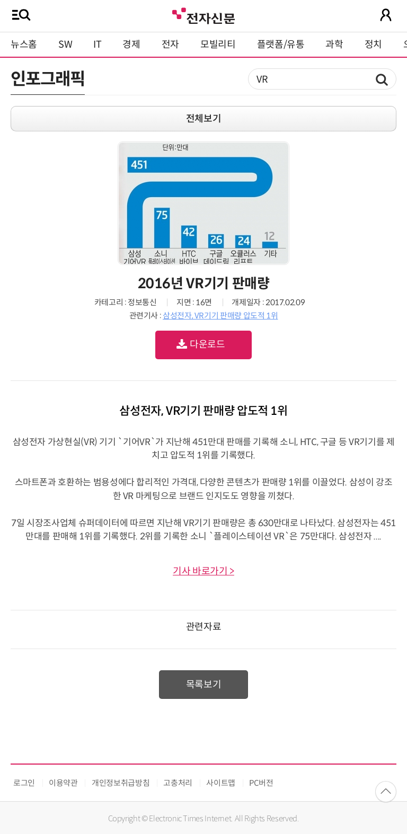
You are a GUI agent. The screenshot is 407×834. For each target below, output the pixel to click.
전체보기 (204, 119)
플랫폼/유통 (281, 44)
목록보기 (204, 684)
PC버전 (261, 783)
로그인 (24, 783)
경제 (131, 44)
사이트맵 (220, 783)
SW (65, 44)
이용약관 (63, 783)
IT (97, 44)
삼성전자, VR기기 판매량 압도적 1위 (220, 315)
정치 (373, 44)
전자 (170, 44)
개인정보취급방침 (120, 783)
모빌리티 (218, 44)
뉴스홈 (24, 44)
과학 (334, 44)
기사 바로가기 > (203, 571)
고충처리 (177, 783)
